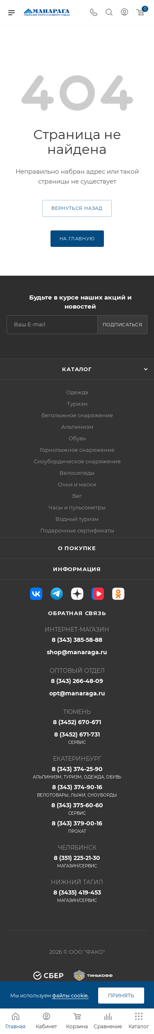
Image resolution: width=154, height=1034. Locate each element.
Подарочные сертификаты (77, 530)
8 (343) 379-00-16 (77, 827)
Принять (121, 995)
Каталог (77, 369)
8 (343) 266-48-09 (77, 681)
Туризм (77, 403)
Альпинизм (77, 426)
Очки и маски (77, 484)
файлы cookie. (70, 995)
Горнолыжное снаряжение (77, 449)
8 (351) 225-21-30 (77, 861)
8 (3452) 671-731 (77, 738)
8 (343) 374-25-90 (77, 772)
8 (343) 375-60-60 (77, 809)
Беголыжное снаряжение (77, 415)
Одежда (77, 392)
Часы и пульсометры (77, 507)
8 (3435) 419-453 (77, 896)
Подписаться (123, 325)
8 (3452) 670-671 (77, 722)
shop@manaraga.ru (77, 652)
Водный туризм (77, 519)
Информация (77, 569)
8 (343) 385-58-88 (77, 640)
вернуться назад (77, 208)
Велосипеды (77, 472)
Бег (77, 496)
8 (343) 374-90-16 (77, 790)
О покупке (77, 548)
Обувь (77, 438)
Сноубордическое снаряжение (77, 461)
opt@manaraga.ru (77, 693)
